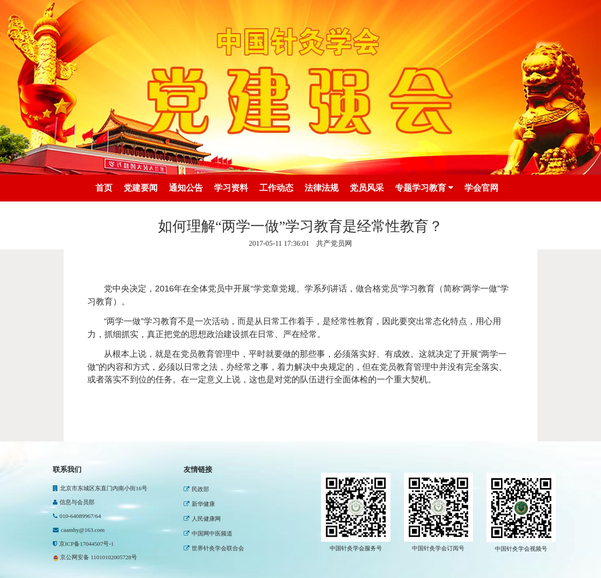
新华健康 (199, 504)
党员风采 (367, 188)
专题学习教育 (424, 188)
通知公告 (186, 188)
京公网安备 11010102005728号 (95, 557)
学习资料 (231, 188)
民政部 (196, 489)
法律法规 (322, 188)
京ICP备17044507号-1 (83, 543)
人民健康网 (202, 518)
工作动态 (276, 188)
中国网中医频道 (208, 533)
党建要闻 (141, 188)
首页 (103, 188)
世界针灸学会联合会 (214, 548)
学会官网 (481, 188)
